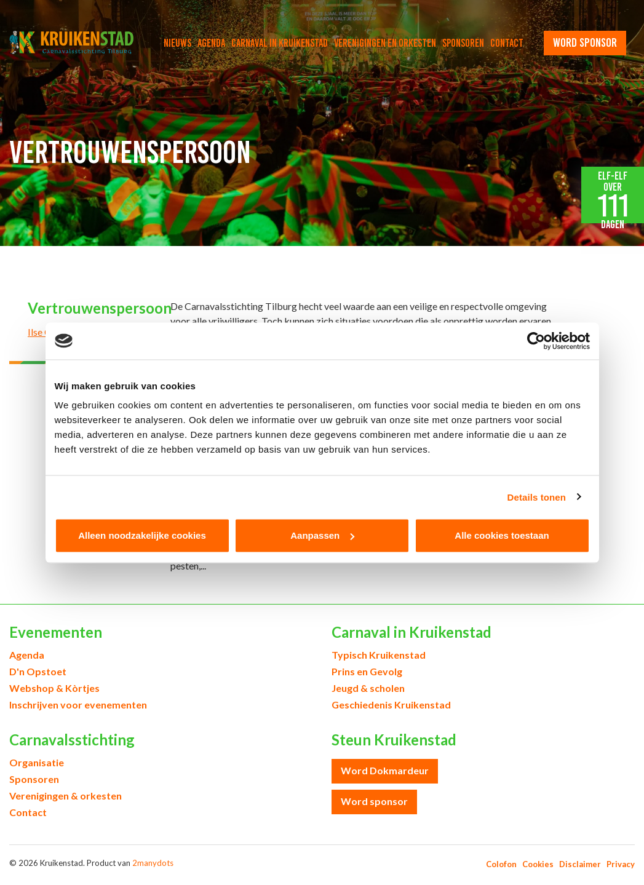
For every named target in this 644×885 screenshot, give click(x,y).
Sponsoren (463, 43)
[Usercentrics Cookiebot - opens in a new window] (536, 340)
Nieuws (177, 43)
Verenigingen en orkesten (385, 43)
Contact (506, 43)
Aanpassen (322, 535)
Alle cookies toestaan (502, 535)
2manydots (152, 863)
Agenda (211, 43)
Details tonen (536, 496)
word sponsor (585, 42)
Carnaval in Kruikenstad (279, 43)
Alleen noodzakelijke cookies (142, 535)
